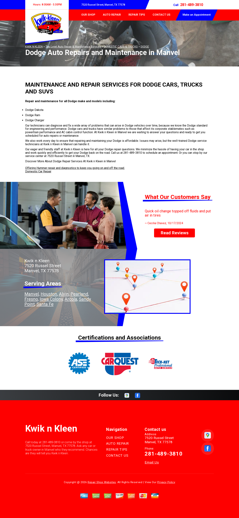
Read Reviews (175, 232)
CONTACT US (161, 14)
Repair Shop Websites (102, 482)
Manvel (31, 294)
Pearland (79, 294)
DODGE (145, 46)
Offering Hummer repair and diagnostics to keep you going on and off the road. (75, 168)
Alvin (64, 294)
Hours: (47, 4)
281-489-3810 (191, 5)
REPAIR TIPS (136, 14)
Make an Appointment (197, 14)
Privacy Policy (166, 482)
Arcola (71, 299)
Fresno (31, 299)
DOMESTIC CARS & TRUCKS (121, 46)
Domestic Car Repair (38, 171)
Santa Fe (45, 304)
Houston (49, 294)
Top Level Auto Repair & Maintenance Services (73, 46)
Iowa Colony (51, 299)
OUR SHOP (88, 14)
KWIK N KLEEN (34, 46)
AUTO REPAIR (112, 14)
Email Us (152, 462)
